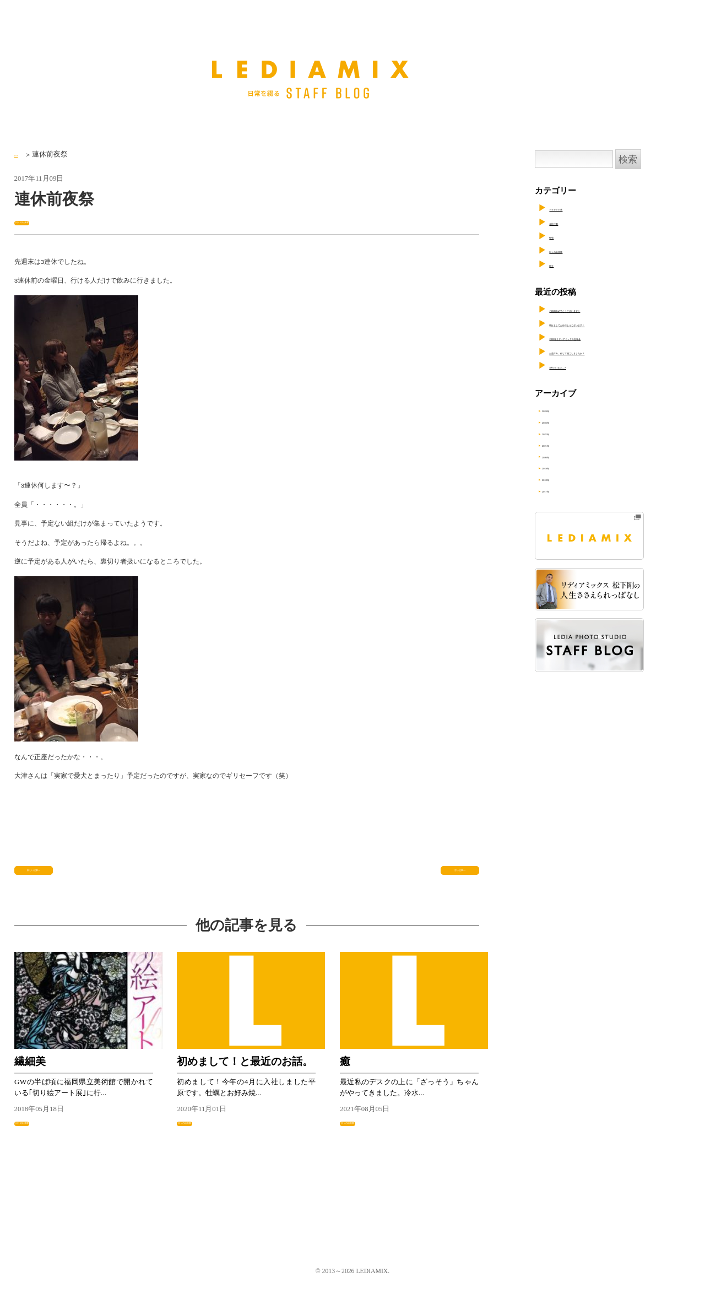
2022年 (564, 435)
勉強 (557, 235)
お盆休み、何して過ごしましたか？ (615, 351)
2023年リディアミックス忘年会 (607, 337)
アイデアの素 (574, 207)
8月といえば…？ (580, 365)
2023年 (564, 423)
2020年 (564, 461)
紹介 (557, 263)
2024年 (564, 410)
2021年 (564, 448)
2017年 (564, 498)
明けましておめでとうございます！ (615, 323)
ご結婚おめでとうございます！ (607, 309)
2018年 (564, 485)
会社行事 (565, 222)
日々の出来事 (39, 221)
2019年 (564, 473)
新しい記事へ (43, 879)
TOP (20, 154)
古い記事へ (454, 879)
